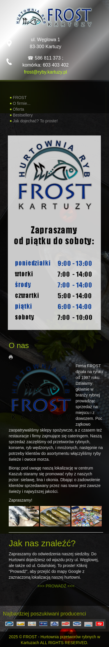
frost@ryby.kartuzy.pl (45, 71)
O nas (19, 345)
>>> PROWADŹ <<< (56, 586)
